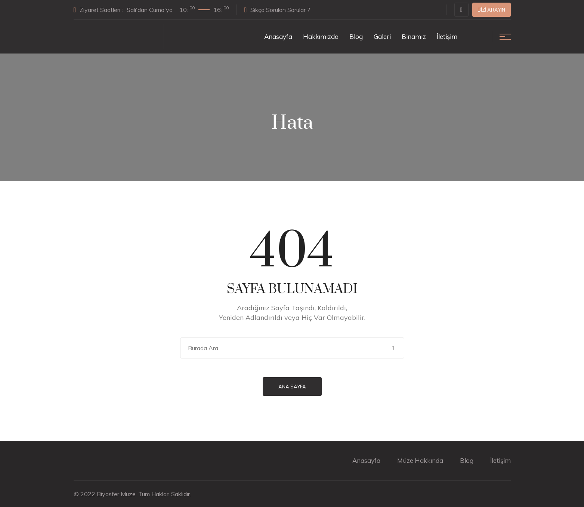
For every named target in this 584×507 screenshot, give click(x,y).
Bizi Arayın (491, 10)
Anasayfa (278, 36)
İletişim (447, 36)
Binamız (414, 36)
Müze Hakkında (420, 460)
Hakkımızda (321, 36)
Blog (356, 36)
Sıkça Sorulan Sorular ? (277, 9)
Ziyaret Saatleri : (151, 9)
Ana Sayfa (292, 387)
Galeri (382, 36)
